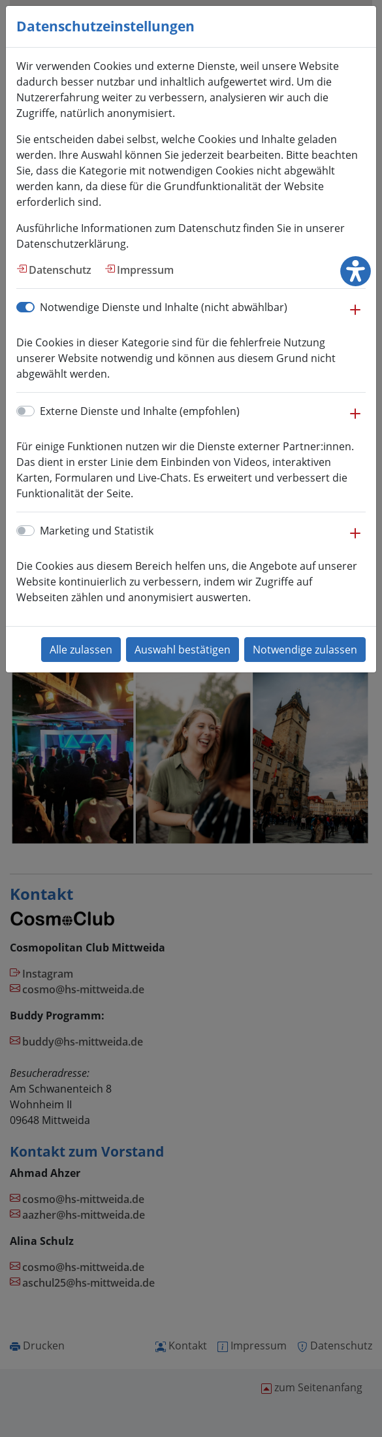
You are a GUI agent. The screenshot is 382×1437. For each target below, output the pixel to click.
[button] (355, 316)
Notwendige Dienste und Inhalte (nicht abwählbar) (163, 307)
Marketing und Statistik (96, 530)
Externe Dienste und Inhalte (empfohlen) (140, 411)
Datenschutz (60, 270)
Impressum (145, 270)
